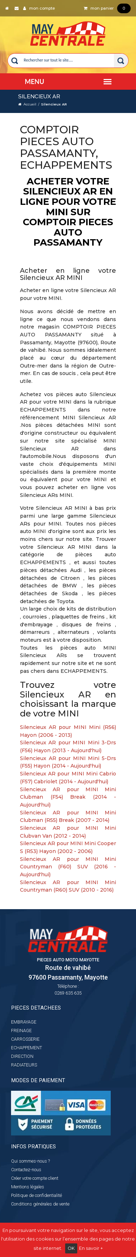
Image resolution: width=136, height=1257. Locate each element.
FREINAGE (21, 1030)
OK (71, 1248)
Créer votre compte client (34, 1178)
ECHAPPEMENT (26, 1047)
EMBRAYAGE (23, 1022)
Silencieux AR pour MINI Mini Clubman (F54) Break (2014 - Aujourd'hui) (68, 797)
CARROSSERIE (25, 1039)
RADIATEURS (24, 1065)
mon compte (39, 8)
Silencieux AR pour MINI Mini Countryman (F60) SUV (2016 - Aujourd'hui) (68, 867)
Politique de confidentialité (36, 1195)
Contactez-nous (26, 1169)
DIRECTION (22, 1056)
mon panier (107, 8)
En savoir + (91, 1248)
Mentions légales (27, 1186)
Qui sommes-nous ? (30, 1161)
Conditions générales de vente (40, 1204)
